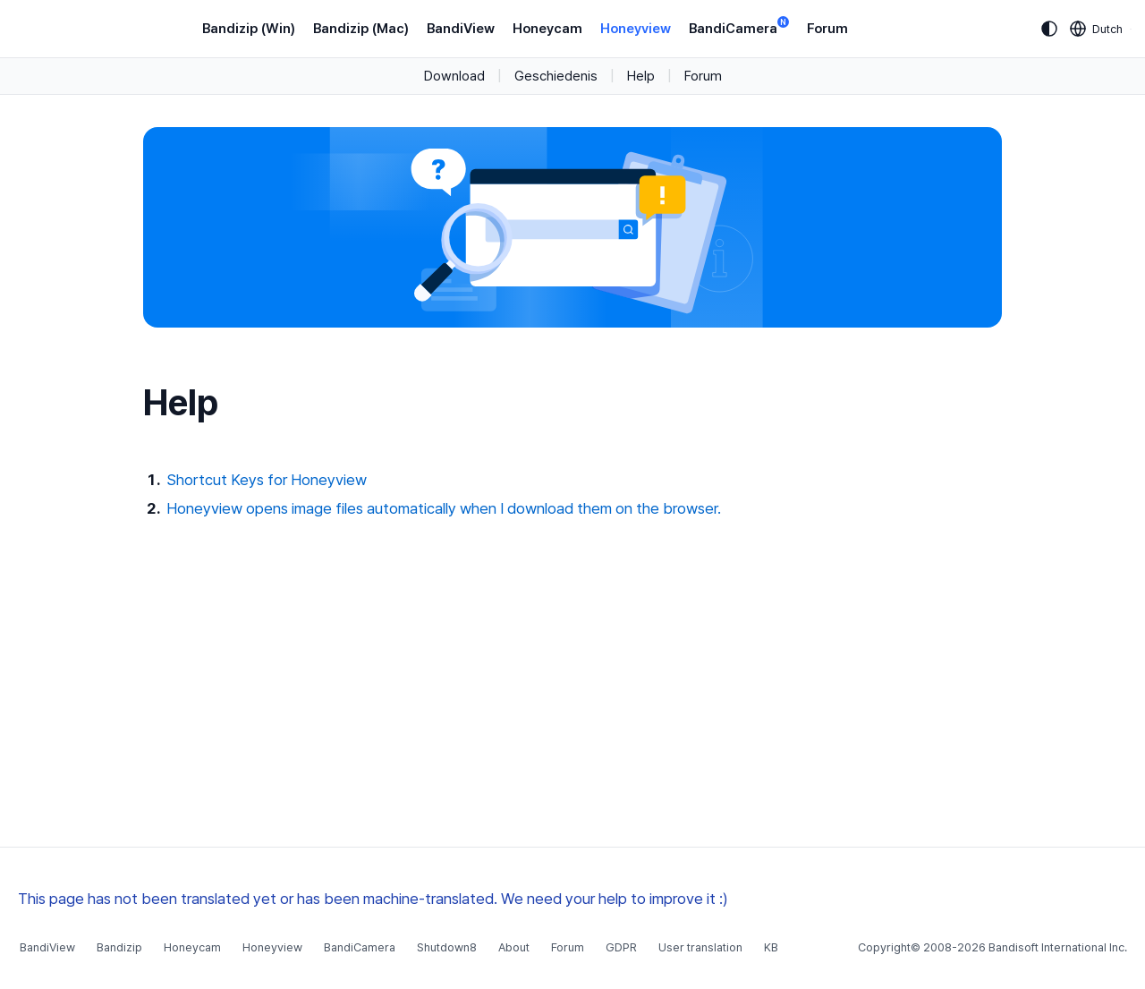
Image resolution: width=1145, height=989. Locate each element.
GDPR (621, 947)
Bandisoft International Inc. (1057, 947)
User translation (700, 947)
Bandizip (119, 947)
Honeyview (635, 29)
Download (454, 76)
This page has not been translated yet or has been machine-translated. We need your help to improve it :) (373, 899)
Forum (827, 29)
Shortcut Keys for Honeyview (266, 480)
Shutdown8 (447, 947)
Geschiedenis (556, 76)
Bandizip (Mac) (361, 29)
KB (771, 947)
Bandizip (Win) (248, 29)
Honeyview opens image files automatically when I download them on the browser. (443, 508)
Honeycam (547, 29)
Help (641, 76)
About (514, 947)
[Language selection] (1097, 28)
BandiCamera (739, 27)
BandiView (461, 29)
